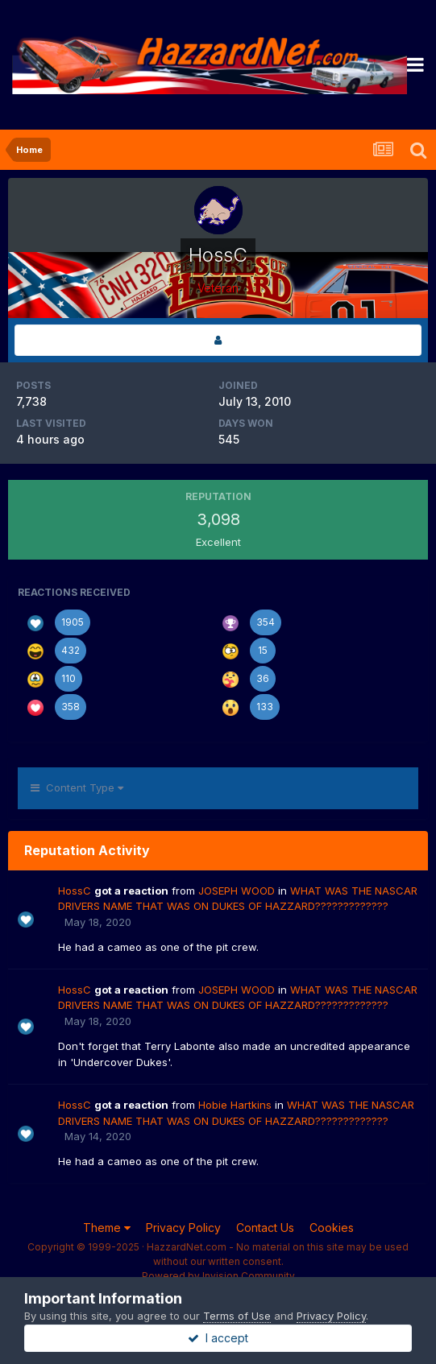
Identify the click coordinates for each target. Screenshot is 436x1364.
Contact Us (265, 1227)
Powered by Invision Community (218, 1276)
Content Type (77, 787)
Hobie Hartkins (235, 1104)
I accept (218, 1338)
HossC (74, 890)
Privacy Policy (183, 1227)
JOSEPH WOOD (236, 890)
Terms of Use (237, 1315)
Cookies (331, 1227)
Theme (107, 1227)
